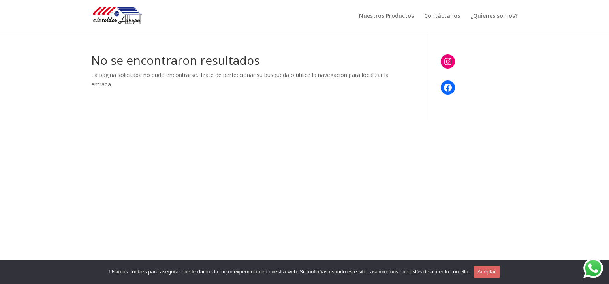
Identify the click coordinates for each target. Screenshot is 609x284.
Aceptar (486, 272)
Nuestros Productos (386, 16)
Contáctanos (442, 16)
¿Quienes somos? (494, 16)
